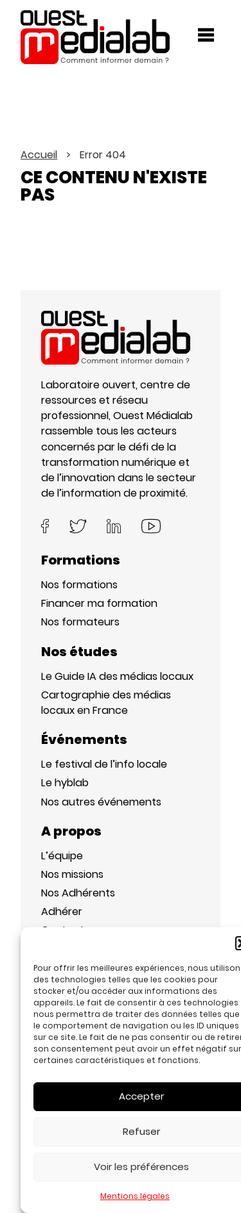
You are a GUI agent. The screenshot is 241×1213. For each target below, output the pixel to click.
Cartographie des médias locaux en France (106, 703)
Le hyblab (65, 782)
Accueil (39, 154)
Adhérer (61, 911)
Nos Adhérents (78, 893)
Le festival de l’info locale (104, 764)
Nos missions (72, 874)
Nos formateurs (80, 622)
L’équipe (62, 855)
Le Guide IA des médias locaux (117, 676)
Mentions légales (135, 1196)
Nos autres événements (101, 802)
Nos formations (79, 584)
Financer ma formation (99, 603)
